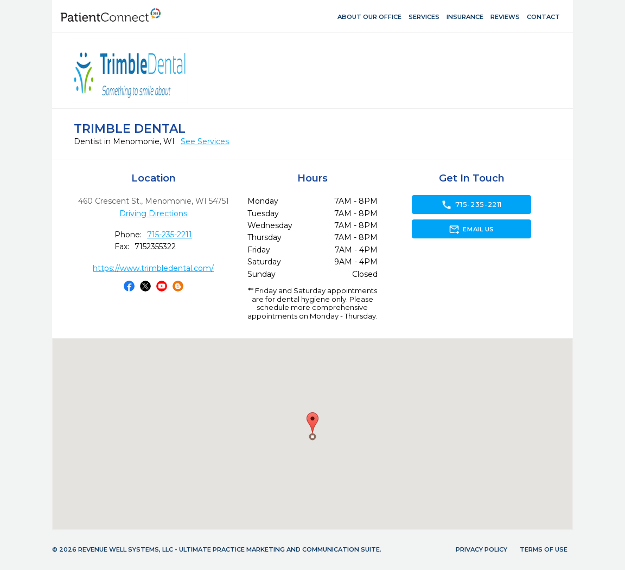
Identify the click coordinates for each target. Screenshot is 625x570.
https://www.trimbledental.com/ (153, 268)
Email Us (471, 229)
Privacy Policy (481, 549)
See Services (205, 141)
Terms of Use (543, 549)
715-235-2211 (169, 234)
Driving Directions (153, 213)
